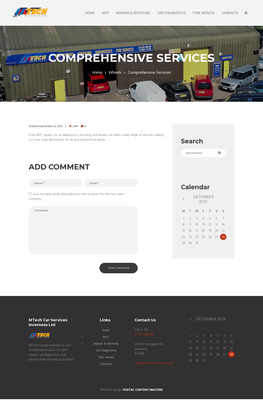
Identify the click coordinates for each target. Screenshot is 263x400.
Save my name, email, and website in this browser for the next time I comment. (77, 197)
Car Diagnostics (106, 351)
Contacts (106, 365)
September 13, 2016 (51, 126)
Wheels (115, 72)
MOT (106, 338)
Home (97, 72)
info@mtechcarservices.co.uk (154, 364)
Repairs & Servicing (106, 345)
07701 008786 (144, 336)
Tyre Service (106, 358)
